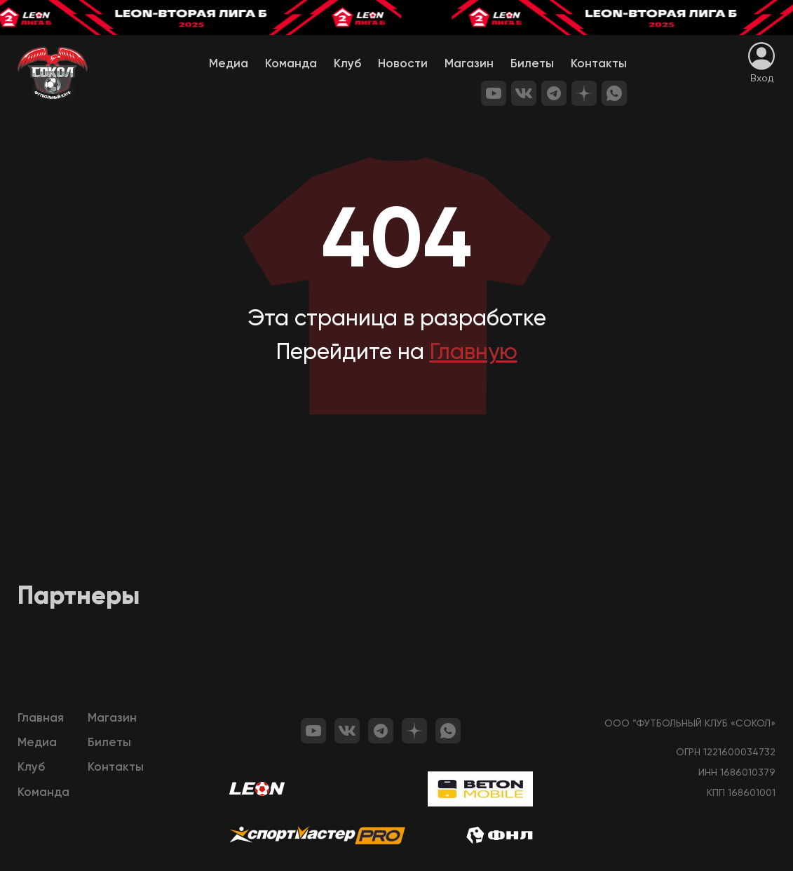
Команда (291, 64)
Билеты (532, 64)
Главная (41, 718)
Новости (403, 64)
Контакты (599, 64)
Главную (473, 353)
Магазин (469, 64)
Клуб (347, 64)
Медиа (228, 64)
